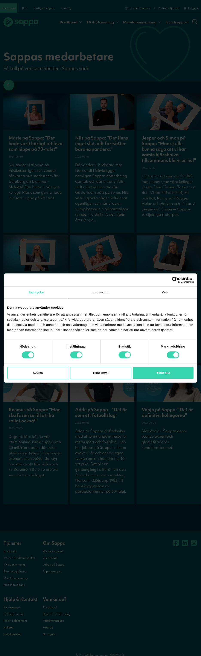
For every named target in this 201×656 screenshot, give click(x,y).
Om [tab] (165, 292)
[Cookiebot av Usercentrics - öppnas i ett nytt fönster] (175, 280)
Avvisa (38, 373)
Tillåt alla (163, 373)
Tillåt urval (101, 373)
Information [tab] (100, 292)
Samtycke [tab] (36, 292)
